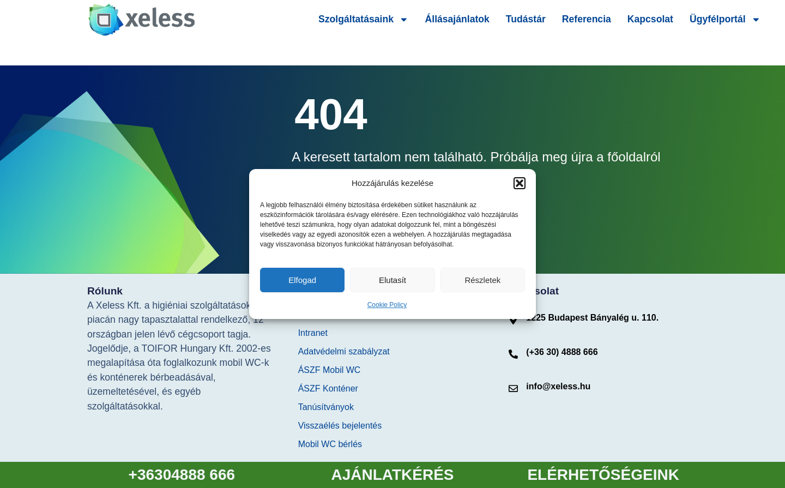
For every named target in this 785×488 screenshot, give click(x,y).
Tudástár (526, 19)
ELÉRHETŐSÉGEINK (603, 474)
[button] (519, 183)
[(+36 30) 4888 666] (513, 354)
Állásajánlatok (457, 19)
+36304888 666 (182, 474)
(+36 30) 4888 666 (561, 352)
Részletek (482, 280)
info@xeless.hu (558, 386)
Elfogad (302, 280)
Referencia (586, 19)
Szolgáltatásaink (363, 19)
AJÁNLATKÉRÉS (392, 474)
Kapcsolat (650, 19)
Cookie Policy (387, 305)
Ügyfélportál (725, 19)
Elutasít (392, 280)
